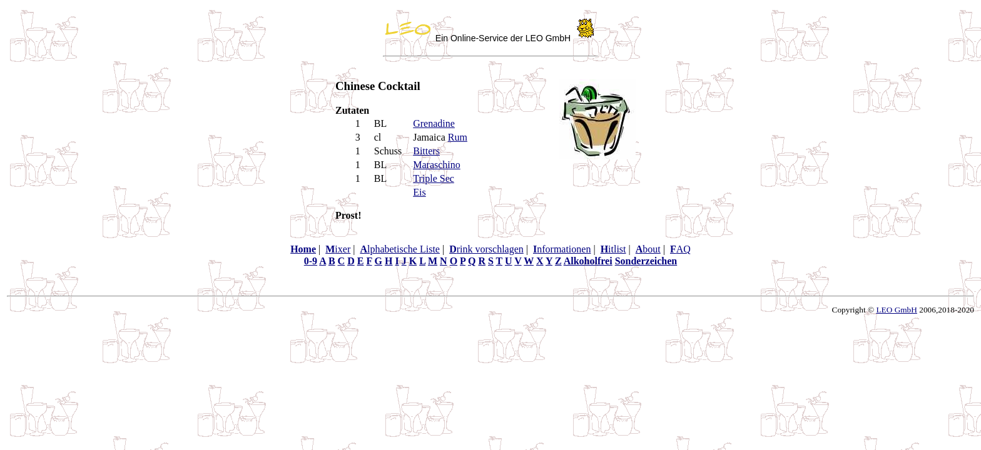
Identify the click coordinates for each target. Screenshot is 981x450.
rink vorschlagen (486, 249)
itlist (613, 249)
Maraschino (436, 164)
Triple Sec (433, 178)
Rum (457, 137)
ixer (337, 249)
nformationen (562, 249)
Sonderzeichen (646, 261)
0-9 (310, 261)
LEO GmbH (896, 309)
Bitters (426, 151)
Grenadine (434, 123)
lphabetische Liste (400, 249)
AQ (680, 249)
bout (648, 249)
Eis (419, 192)
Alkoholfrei (588, 261)
